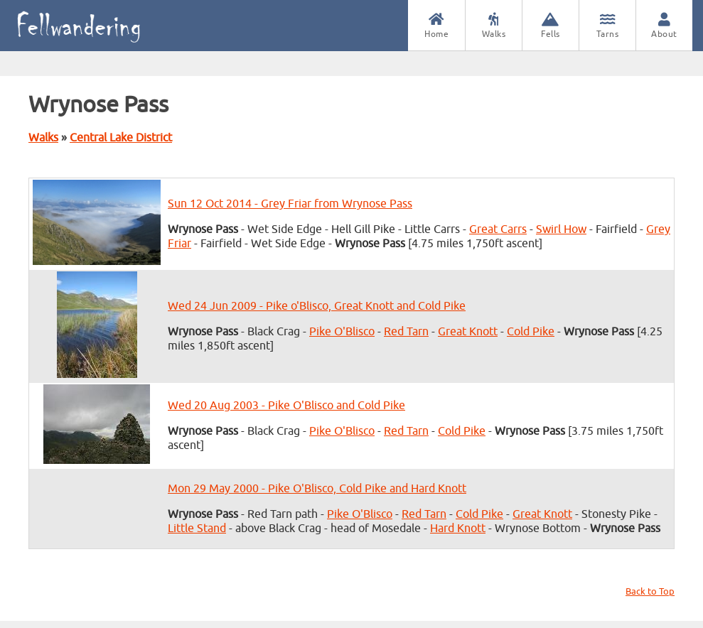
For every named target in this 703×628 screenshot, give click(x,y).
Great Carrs (498, 229)
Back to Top (650, 591)
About (664, 26)
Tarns (607, 26)
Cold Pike (530, 332)
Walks (494, 26)
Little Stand (197, 528)
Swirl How (561, 229)
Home (436, 26)
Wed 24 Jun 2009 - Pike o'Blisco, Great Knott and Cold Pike (317, 306)
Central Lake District (121, 138)
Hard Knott (457, 528)
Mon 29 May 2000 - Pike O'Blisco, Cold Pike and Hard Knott (317, 489)
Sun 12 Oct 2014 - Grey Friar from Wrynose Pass (290, 204)
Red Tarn (406, 332)
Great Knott (468, 332)
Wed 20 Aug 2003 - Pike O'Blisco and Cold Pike (286, 406)
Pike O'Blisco (342, 332)
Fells (550, 26)
